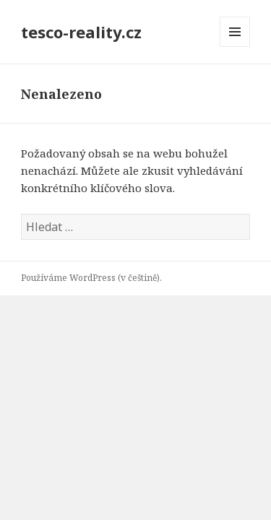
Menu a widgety (235, 46)
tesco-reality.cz (81, 32)
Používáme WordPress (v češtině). (91, 278)
